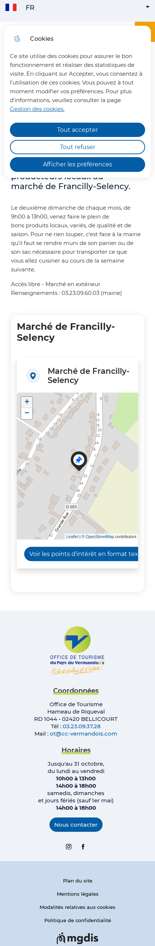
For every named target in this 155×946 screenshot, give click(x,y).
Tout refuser (77, 147)
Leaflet (72, 536)
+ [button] (27, 402)
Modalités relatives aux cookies (77, 907)
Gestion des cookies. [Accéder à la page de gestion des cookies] (37, 108)
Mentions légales (78, 894)
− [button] (27, 413)
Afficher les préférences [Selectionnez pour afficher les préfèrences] (77, 164)
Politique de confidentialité (77, 920)
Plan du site (77, 881)
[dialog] (77, 102)
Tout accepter (77, 129)
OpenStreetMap (100, 536)
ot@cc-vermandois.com (83, 733)
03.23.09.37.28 (82, 726)
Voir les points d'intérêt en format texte (86, 553)
